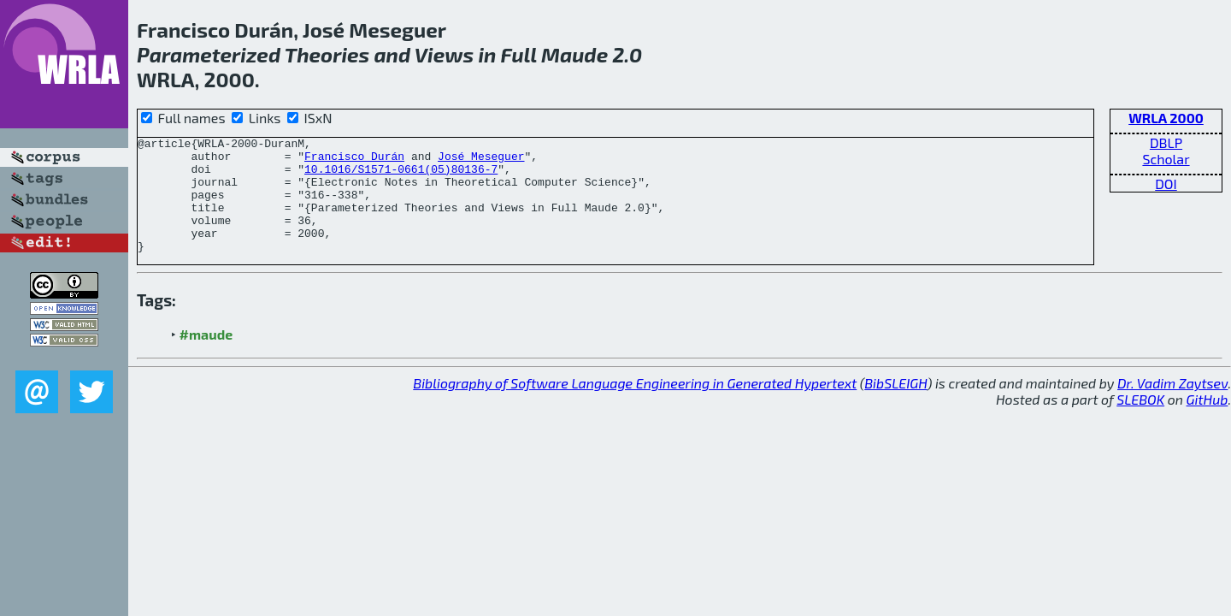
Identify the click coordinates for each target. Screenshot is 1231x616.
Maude (574, 54)
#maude (206, 357)
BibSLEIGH (895, 406)
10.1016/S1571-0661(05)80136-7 (401, 176)
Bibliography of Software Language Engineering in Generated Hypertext (635, 406)
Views (444, 54)
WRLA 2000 (1166, 118)
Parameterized (208, 54)
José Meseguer (481, 161)
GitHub (1207, 422)
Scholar (1165, 159)
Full (519, 54)
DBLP (1166, 142)
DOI (1166, 183)
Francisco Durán (354, 161)
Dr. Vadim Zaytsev (1172, 406)
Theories (327, 54)
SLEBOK (1140, 422)
